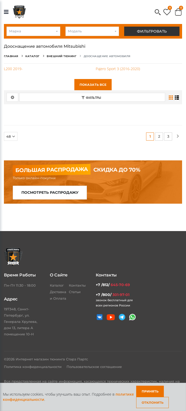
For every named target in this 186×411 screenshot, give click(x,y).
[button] (158, 12)
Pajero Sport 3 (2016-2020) (118, 68)
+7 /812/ (113, 284)
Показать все (93, 85)
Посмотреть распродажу (50, 192)
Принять (150, 391)
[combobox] (33, 31)
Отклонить (153, 402)
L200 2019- (13, 68)
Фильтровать (152, 31)
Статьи (75, 292)
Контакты (77, 285)
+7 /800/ (112, 294)
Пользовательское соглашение (94, 367)
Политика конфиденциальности (33, 367)
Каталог (57, 285)
